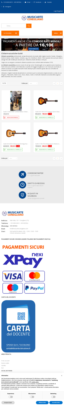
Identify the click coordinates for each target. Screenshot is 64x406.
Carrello (3, 365)
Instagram (8, 6)
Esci (2, 368)
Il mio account (5, 361)
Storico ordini (5, 363)
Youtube (49, 2)
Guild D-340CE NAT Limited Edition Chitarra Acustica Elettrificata (21, 112)
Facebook (38, 2)
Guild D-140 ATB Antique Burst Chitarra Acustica (49, 144)
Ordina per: (25, 83)
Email (28, 2)
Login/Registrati (58, 11)
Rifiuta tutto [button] (42, 402)
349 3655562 (13, 226)
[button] (61, 375)
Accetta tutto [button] (56, 402)
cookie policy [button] (35, 382)
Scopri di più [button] (8, 402)
